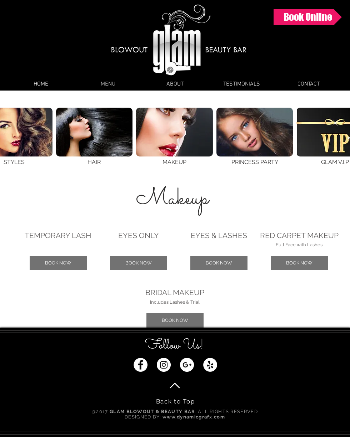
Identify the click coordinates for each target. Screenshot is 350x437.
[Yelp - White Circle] (210, 365)
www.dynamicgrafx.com (193, 417)
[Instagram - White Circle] (164, 365)
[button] (58, 263)
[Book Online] (308, 17)
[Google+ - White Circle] (187, 365)
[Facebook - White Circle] (141, 365)
